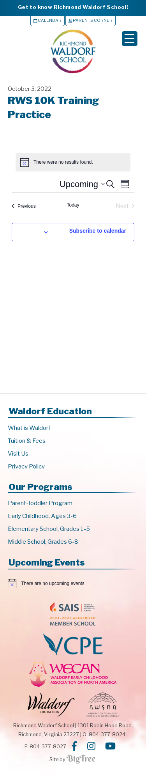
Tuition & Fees (27, 440)
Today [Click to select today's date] (73, 205)
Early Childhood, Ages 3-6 (42, 516)
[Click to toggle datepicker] (82, 184)
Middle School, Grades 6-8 (43, 541)
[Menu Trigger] (129, 38)
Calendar (47, 20)
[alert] (73, 162)
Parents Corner (91, 20)
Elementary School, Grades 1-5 (49, 528)
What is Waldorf (29, 427)
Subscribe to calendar (97, 231)
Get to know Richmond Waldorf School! (73, 7)
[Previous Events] (24, 206)
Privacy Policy (26, 466)
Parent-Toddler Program (40, 503)
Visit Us (18, 453)
